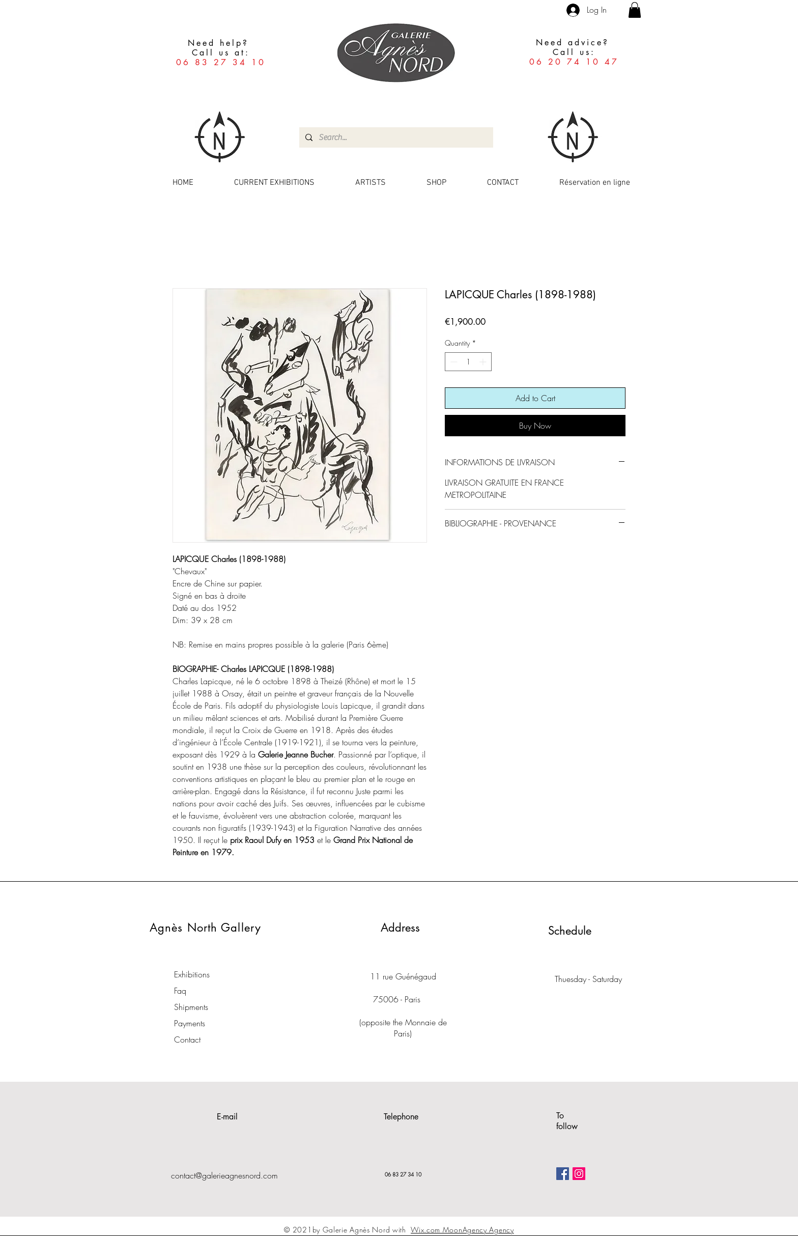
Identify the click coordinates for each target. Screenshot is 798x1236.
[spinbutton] (468, 362)
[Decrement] (452, 362)
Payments (189, 1023)
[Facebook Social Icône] (562, 1173)
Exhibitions (192, 974)
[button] (634, 10)
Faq (180, 990)
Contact (187, 1039)
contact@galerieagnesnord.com (224, 1175)
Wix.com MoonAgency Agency (462, 1229)
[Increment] (483, 362)
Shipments (191, 1007)
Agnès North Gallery (205, 927)
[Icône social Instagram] (579, 1173)
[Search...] (395, 137)
